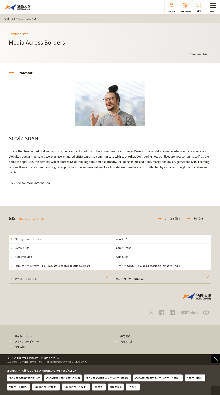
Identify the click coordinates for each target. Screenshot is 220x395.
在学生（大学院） (18, 387)
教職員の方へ (127, 341)
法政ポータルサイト (26, 279)
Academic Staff (23, 256)
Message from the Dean (28, 239)
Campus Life (22, 248)
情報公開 (20, 346)
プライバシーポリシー (27, 341)
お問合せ (198, 218)
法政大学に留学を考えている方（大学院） (158, 378)
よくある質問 (172, 218)
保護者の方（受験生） (76, 387)
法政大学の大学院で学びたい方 (63, 378)
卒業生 (99, 387)
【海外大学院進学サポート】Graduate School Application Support (52, 265)
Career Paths (123, 248)
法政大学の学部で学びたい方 (24, 378)
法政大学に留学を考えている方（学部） (107, 378)
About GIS (122, 239)
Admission (122, 256)
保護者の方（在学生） (46, 387)
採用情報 (125, 336)
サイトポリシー (23, 336)
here (19, 183)
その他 (132, 387)
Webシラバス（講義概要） (131, 279)
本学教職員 (116, 387)
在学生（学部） (195, 378)
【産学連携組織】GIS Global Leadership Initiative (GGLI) (148, 265)
